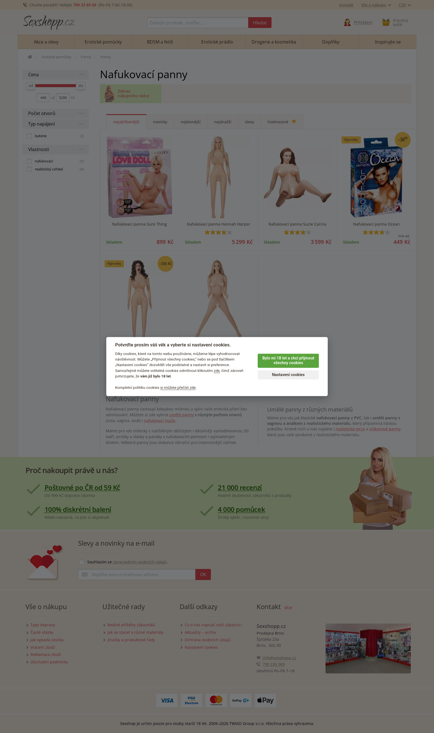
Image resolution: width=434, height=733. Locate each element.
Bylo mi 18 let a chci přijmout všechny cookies (288, 360)
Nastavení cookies (288, 374)
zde (217, 370)
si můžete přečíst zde (178, 387)
